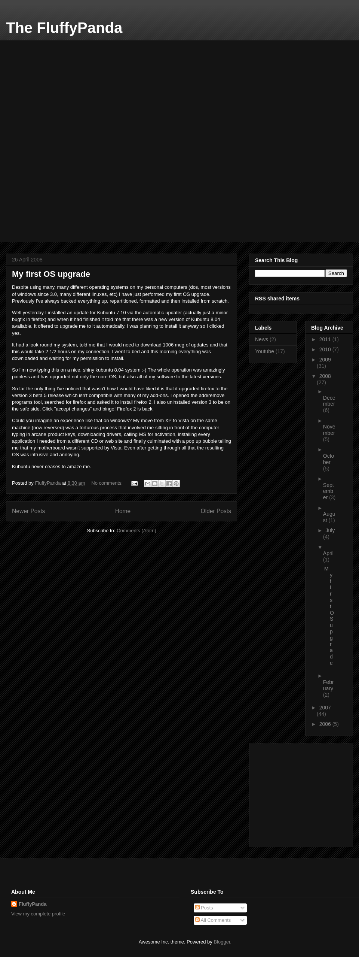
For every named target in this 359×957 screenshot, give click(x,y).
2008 (325, 376)
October (328, 459)
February (328, 685)
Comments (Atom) (136, 530)
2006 (325, 724)
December (329, 401)
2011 (325, 339)
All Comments (213, 920)
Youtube (264, 351)
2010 (325, 349)
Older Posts (216, 511)
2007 (325, 708)
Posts (204, 908)
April (328, 553)
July (330, 530)
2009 (325, 360)
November (329, 430)
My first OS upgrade (51, 274)
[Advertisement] (68, 87)
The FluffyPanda (64, 27)
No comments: (107, 483)
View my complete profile (38, 914)
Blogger (222, 942)
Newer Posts (28, 511)
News (261, 339)
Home (123, 511)
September (328, 491)
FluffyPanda (32, 904)
